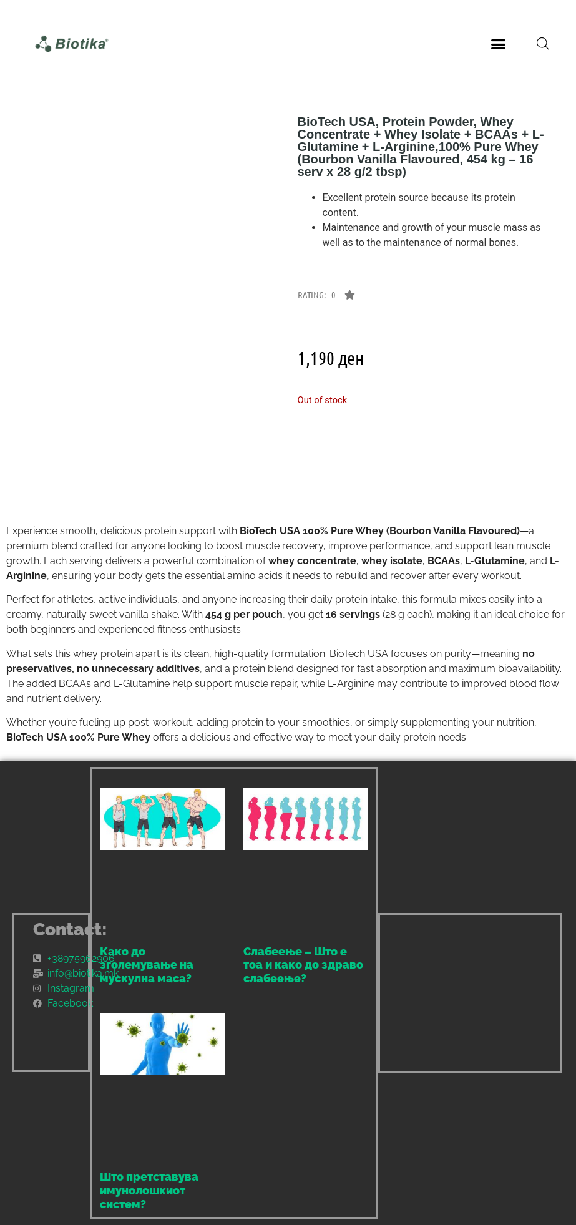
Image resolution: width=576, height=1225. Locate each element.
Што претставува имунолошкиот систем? (149, 1190)
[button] (498, 44)
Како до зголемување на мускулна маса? (146, 965)
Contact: (70, 929)
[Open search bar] (543, 43)
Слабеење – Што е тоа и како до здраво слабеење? (303, 965)
